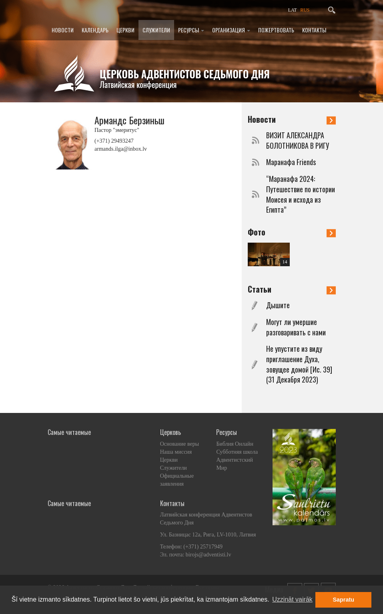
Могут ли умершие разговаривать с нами (296, 327)
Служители (156, 30)
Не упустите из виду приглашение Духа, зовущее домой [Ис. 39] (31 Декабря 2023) (299, 364)
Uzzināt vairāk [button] (292, 599)
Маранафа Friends (291, 162)
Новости (63, 30)
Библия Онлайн (234, 444)
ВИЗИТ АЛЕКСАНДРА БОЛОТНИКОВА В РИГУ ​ (298, 140)
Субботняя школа (237, 452)
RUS (304, 10)
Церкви (125, 30)
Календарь (95, 30)
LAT (292, 10)
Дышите (278, 305)
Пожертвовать (276, 30)
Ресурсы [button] (191, 30)
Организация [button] (231, 30)
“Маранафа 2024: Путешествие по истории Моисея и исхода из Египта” (300, 194)
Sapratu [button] (343, 599)
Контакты (314, 30)
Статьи (292, 289)
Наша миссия (176, 452)
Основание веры (179, 444)
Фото (292, 232)
